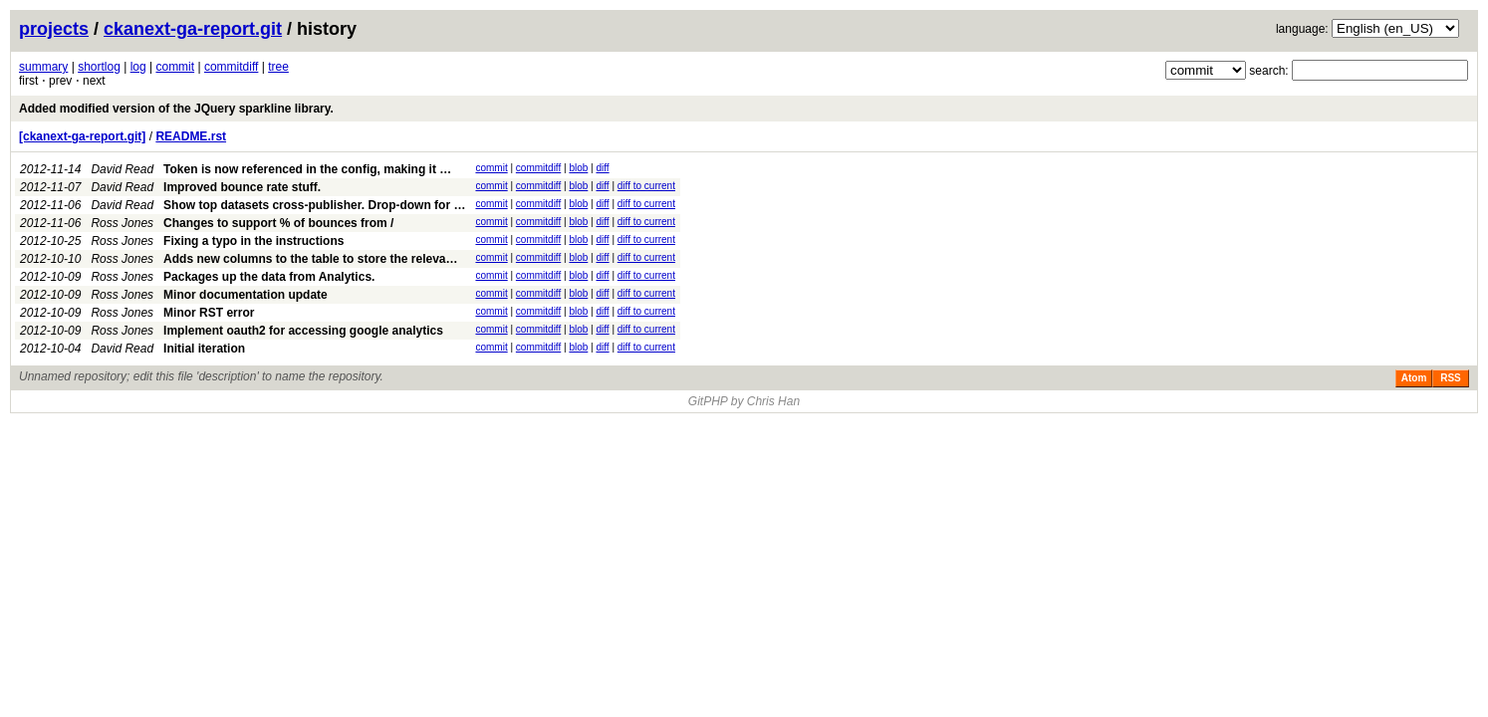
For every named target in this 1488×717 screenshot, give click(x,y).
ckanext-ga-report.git (193, 29)
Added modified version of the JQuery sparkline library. (176, 109)
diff (602, 167)
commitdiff (231, 67)
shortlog (99, 67)
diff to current (646, 185)
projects (54, 29)
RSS (1450, 377)
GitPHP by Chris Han (744, 401)
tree (278, 67)
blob (578, 167)
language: (1302, 29)
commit (174, 67)
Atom (1414, 377)
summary (43, 67)
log (138, 67)
